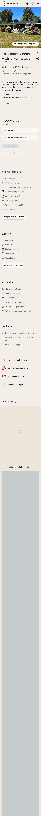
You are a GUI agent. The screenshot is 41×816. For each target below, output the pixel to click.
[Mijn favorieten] (33, 3)
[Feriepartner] (10, 3)
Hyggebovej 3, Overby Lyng (15, 67)
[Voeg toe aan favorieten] (37, 53)
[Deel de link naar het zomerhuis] (37, 59)
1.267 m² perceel (12, 200)
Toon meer (7, 103)
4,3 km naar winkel (13, 298)
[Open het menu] (38, 3)
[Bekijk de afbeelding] (20, 27)
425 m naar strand (13, 289)
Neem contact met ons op (26, 153)
